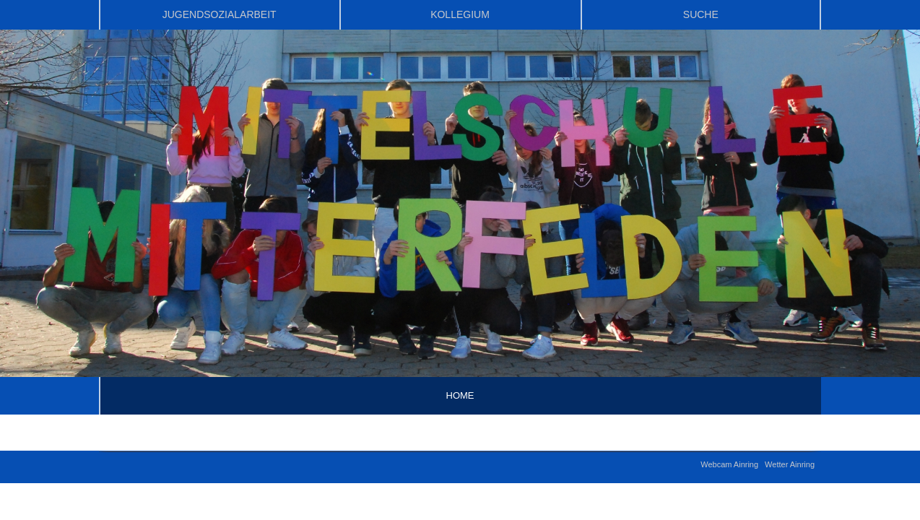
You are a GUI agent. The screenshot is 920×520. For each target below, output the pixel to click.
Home (460, 395)
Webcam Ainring (729, 464)
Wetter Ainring (790, 464)
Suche (701, 14)
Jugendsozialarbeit (219, 14)
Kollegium (460, 14)
